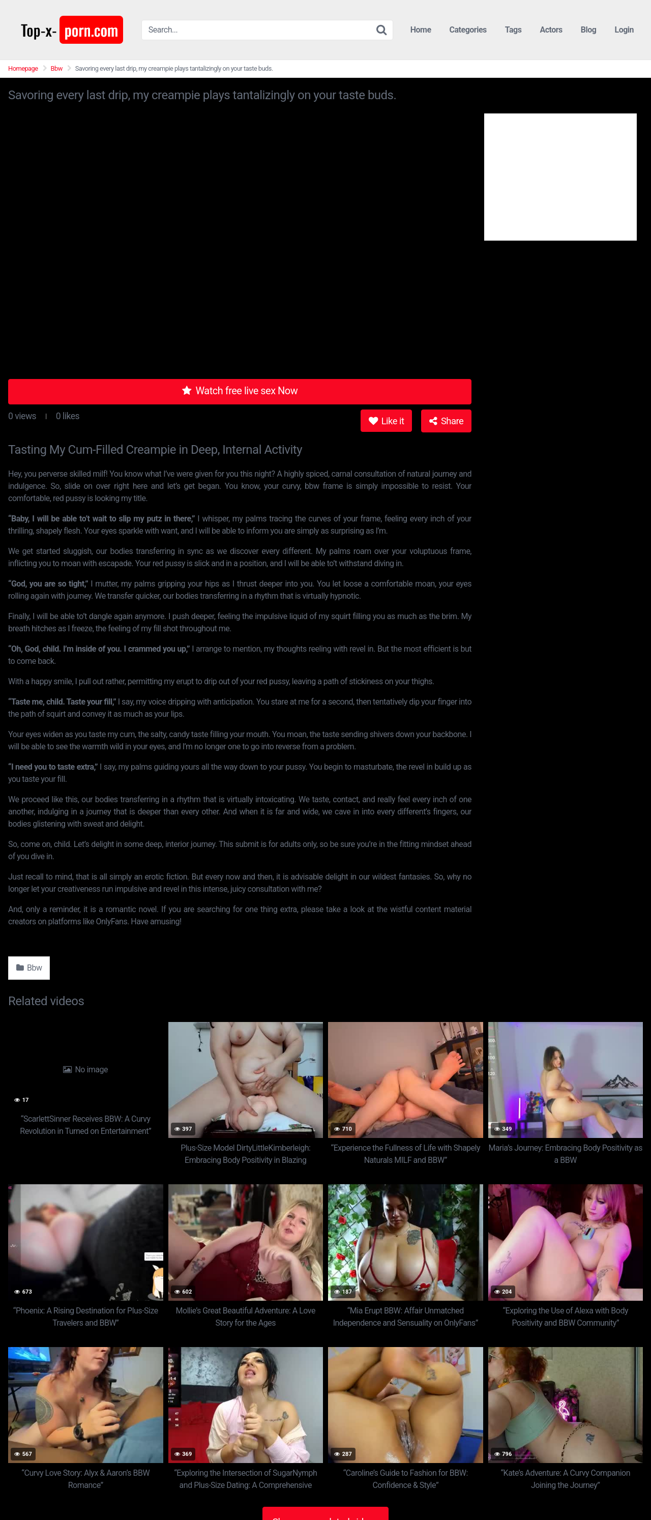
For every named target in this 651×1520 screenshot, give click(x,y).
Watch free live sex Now (240, 391)
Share (446, 421)
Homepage (23, 68)
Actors (551, 30)
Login (624, 30)
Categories (468, 30)
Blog (589, 30)
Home (420, 30)
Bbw (57, 68)
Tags (513, 30)
